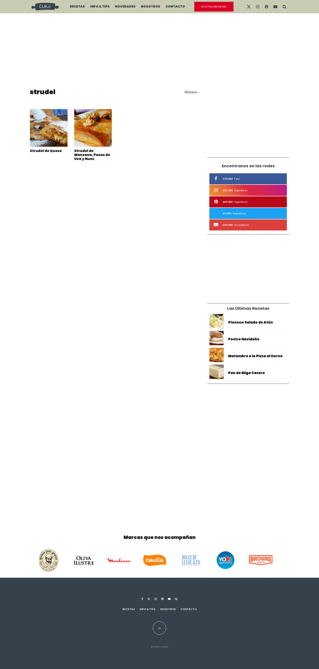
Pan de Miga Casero (246, 373)
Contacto (175, 6)
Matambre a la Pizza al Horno (255, 356)
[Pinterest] (266, 6)
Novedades (125, 6)
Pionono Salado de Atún (250, 322)
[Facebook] (142, 599)
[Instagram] (257, 6)
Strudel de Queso (46, 151)
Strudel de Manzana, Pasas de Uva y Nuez (92, 155)
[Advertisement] (159, 51)
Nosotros (150, 6)
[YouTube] (275, 6)
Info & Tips (100, 6)
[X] (248, 6)
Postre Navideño (243, 339)
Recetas (77, 6)
